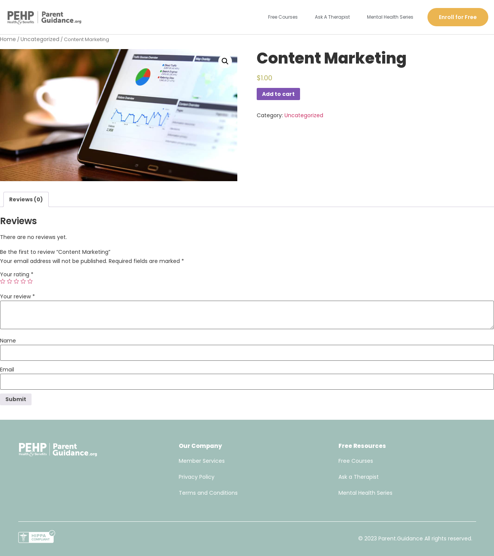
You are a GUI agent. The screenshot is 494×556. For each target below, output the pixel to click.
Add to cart (278, 94)
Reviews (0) (26, 199)
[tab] (26, 199)
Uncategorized (40, 39)
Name (8, 340)
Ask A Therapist (332, 17)
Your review (17, 296)
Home (8, 39)
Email (7, 369)
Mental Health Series (390, 17)
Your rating (16, 274)
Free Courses (283, 17)
